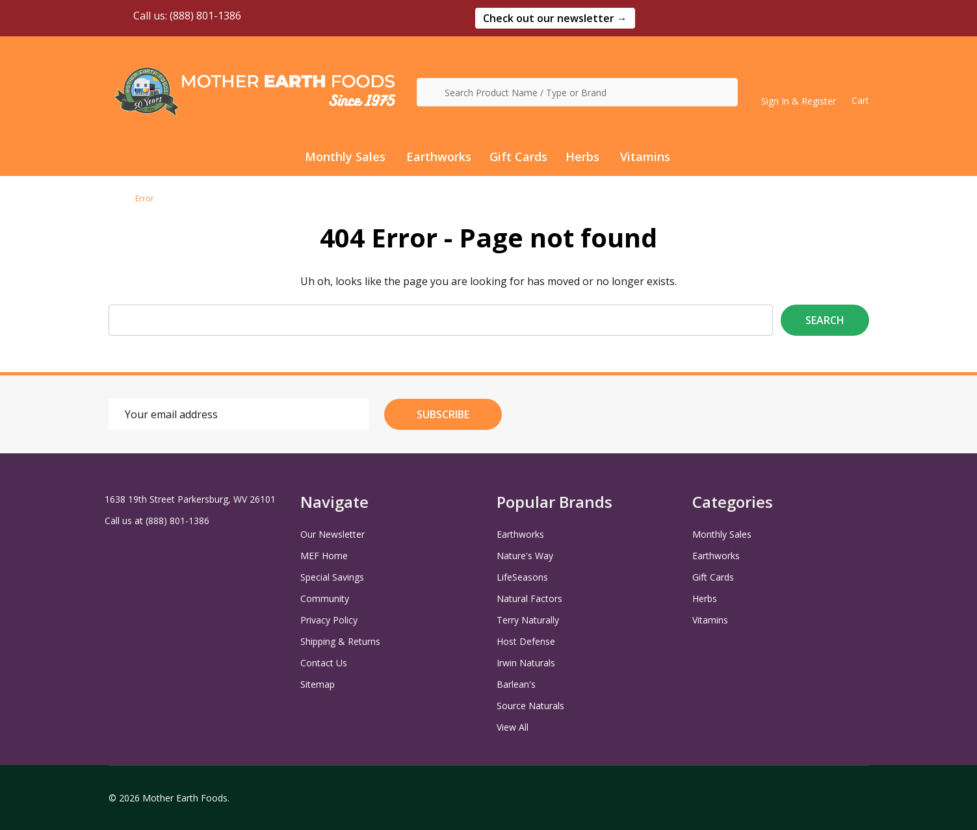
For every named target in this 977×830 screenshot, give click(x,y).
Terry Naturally (528, 620)
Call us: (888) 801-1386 (175, 15)
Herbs (582, 156)
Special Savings (332, 577)
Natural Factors (529, 598)
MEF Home (324, 555)
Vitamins (645, 156)
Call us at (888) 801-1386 (157, 520)
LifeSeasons (522, 577)
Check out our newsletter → (555, 18)
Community (324, 598)
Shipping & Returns (340, 641)
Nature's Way (525, 555)
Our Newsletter (332, 534)
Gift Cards (518, 156)
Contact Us (323, 663)
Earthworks (438, 156)
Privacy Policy (329, 620)
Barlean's (516, 684)
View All (512, 727)
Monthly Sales (345, 156)
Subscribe (443, 414)
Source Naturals (530, 705)
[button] (555, 18)
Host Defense (526, 641)
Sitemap (317, 684)
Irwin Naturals (526, 663)
